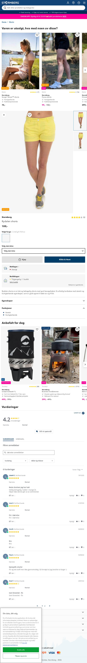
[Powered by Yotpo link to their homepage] (79, 413)
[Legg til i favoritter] (37, 35)
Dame (4, 22)
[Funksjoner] (43, 308)
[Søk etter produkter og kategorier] (44, 7)
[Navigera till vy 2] (80, 141)
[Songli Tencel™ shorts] (20, 70)
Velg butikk (14, 282)
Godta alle (21, 650)
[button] (12, 495)
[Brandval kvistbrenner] (60, 364)
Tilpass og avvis (21, 656)
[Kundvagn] (79, 2)
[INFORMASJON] (43, 612)
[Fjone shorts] (60, 70)
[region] (21, 635)
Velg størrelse (44, 251)
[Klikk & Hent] (64, 259)
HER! (64, 16)
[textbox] (83, 470)
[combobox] (15, 461)
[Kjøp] (22, 259)
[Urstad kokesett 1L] (20, 364)
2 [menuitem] (44, 606)
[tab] (44, 431)
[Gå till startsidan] (10, 2)
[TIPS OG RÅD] (43, 624)
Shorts (11, 22)
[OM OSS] (43, 618)
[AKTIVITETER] (43, 630)
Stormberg (7, 217)
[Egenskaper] (43, 300)
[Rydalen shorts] (6, 238)
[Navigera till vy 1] (80, 121)
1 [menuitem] (42, 606)
